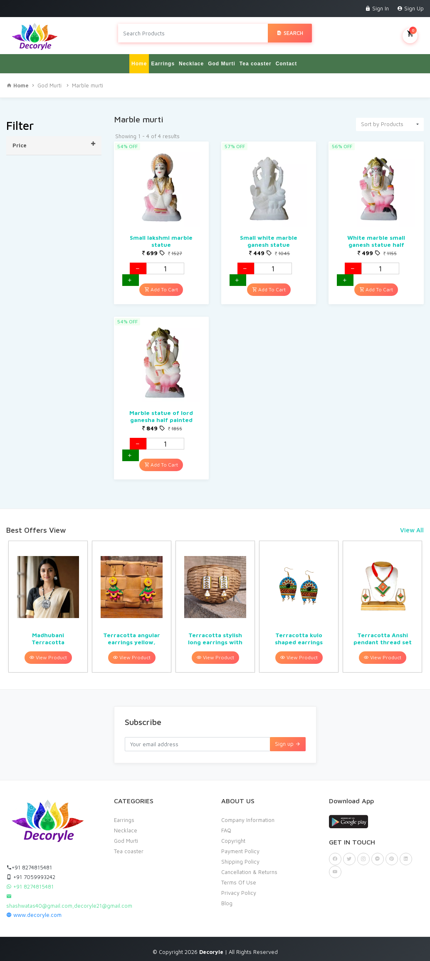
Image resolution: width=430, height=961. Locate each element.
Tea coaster (256, 60)
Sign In (377, 8)
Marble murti (87, 81)
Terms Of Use (238, 878)
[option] (48, 603)
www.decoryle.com (34, 910)
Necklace (191, 60)
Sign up (288, 740)
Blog (226, 899)
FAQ (226, 826)
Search (290, 33)
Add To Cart (161, 286)
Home (139, 60)
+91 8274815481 (29, 863)
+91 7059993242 (30, 872)
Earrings (163, 60)
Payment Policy (240, 847)
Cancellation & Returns (249, 867)
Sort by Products (382, 120)
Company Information (247, 815)
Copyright (233, 836)
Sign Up (410, 8)
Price (53, 141)
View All (412, 526)
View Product (48, 654)
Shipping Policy (240, 857)
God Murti (221, 60)
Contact (286, 60)
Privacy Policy (238, 888)
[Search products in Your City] (192, 33)
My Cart (410, 33)
